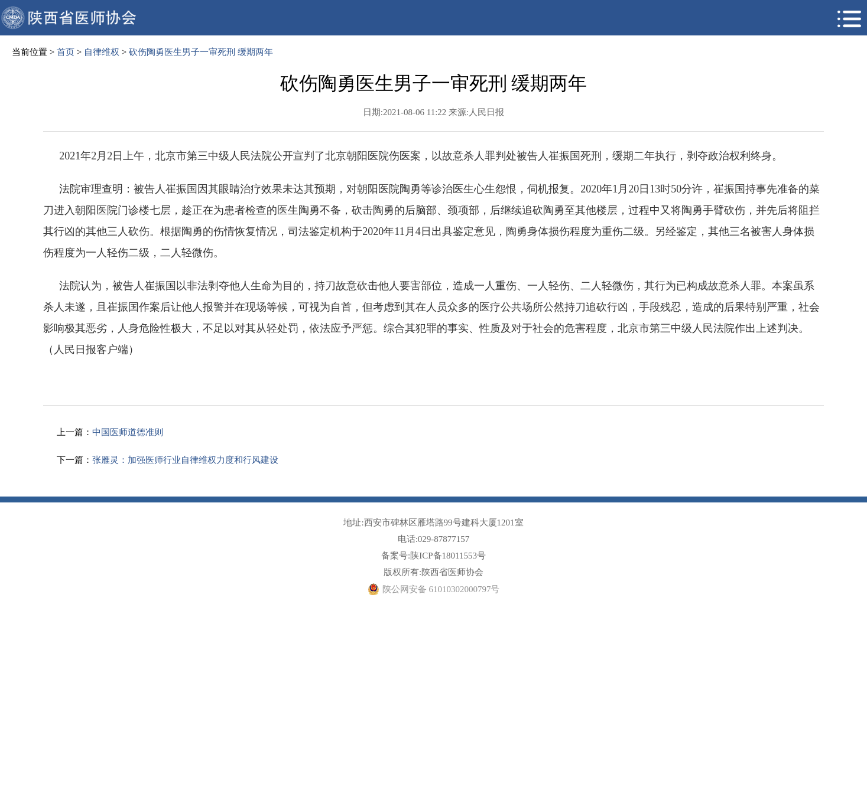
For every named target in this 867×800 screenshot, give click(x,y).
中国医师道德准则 (127, 432)
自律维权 (101, 52)
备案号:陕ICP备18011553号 (433, 555)
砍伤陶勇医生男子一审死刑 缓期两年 (201, 52)
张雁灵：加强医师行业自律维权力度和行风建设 (185, 460)
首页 (65, 52)
